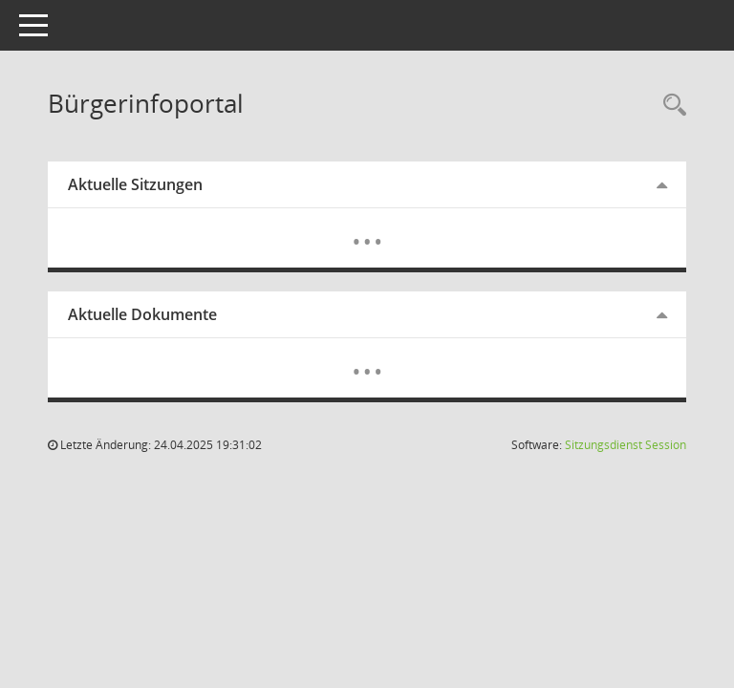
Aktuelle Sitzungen (135, 184)
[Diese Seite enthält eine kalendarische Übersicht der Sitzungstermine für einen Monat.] (367, 227)
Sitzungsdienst (625, 445)
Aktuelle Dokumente (142, 314)
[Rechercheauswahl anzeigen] (670, 105)
